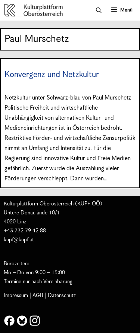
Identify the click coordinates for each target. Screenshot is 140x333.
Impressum (16, 296)
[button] (98, 10)
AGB (37, 296)
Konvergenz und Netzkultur (51, 74)
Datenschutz (62, 296)
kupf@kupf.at (19, 240)
